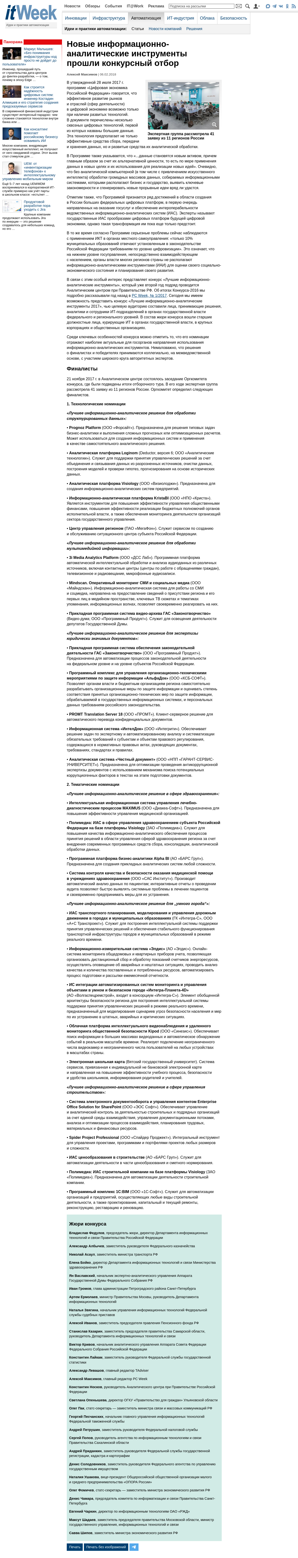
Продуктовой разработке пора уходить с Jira (37, 205)
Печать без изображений (106, 1547)
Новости (72, 6)
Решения (194, 29)
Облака (207, 18)
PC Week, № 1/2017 (149, 296)
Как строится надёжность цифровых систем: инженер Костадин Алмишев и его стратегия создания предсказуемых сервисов (30, 96)
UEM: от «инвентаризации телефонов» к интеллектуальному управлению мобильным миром (28, 171)
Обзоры (92, 6)
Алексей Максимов (82, 74)
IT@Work (135, 6)
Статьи (138, 29)
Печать (74, 1547)
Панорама (13, 42)
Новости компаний (165, 29)
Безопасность (233, 18)
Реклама (156, 6)
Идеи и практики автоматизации (27, 25)
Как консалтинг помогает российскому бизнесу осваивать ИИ (41, 135)
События (113, 6)
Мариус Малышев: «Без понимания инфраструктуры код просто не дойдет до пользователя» (29, 56)
